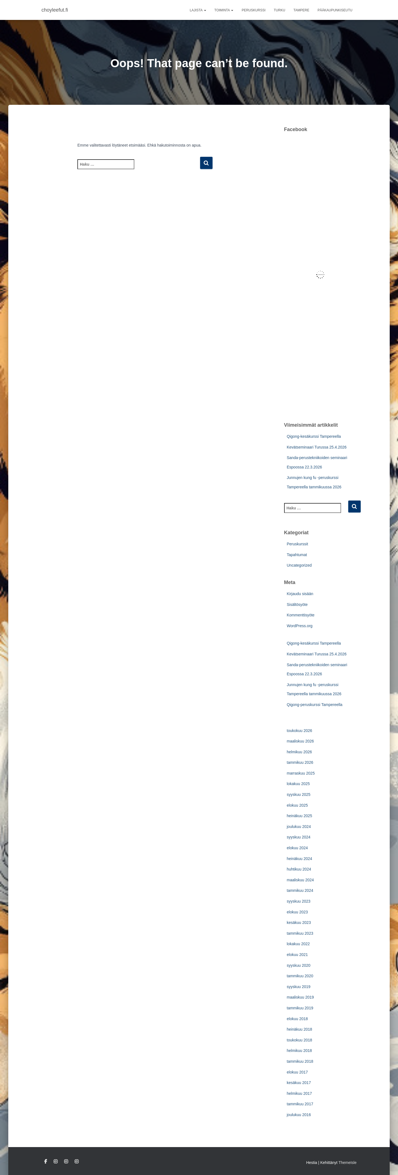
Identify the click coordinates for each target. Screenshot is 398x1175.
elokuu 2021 (297, 954)
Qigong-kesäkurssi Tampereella (314, 436)
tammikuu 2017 (300, 1104)
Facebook (45, 1161)
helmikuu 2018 (299, 1050)
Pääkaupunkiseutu (335, 10)
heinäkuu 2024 (299, 858)
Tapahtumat (297, 555)
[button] (204, 10)
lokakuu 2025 (298, 783)
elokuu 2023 (297, 912)
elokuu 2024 (297, 848)
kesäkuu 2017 (299, 1082)
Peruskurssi (253, 10)
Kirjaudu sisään (300, 594)
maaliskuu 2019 (300, 997)
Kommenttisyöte (301, 615)
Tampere (301, 10)
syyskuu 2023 (299, 901)
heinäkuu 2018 (299, 1029)
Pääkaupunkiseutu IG (66, 1161)
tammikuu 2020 (300, 976)
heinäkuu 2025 (299, 816)
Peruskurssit (297, 544)
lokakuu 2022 (298, 944)
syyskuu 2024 (299, 837)
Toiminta (224, 10)
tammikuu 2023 (300, 933)
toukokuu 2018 (299, 1040)
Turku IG (55, 1161)
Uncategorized (299, 565)
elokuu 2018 (297, 1019)
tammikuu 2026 (300, 762)
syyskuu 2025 (299, 794)
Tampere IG (76, 1161)
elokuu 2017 (297, 1072)
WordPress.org (300, 626)
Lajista (198, 10)
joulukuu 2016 (299, 1115)
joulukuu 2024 (299, 826)
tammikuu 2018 (300, 1061)
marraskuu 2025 (301, 773)
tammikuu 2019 (300, 1008)
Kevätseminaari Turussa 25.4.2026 (317, 447)
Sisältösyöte (297, 604)
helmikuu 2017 (299, 1093)
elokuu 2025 (297, 805)
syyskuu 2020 (299, 965)
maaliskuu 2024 (300, 880)
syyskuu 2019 (299, 986)
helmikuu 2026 (299, 752)
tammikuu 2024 (300, 890)
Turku (279, 10)
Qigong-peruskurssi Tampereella (314, 704)
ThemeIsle (348, 1162)
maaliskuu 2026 (300, 741)
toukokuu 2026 (299, 730)
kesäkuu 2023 (299, 922)
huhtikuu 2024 (299, 869)
